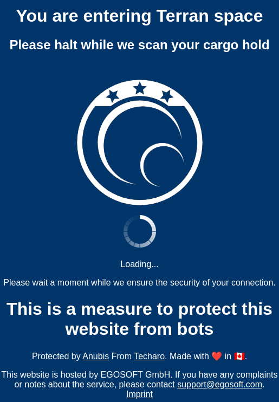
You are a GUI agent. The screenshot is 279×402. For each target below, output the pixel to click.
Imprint (139, 394)
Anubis (95, 356)
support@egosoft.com (219, 384)
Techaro (149, 356)
